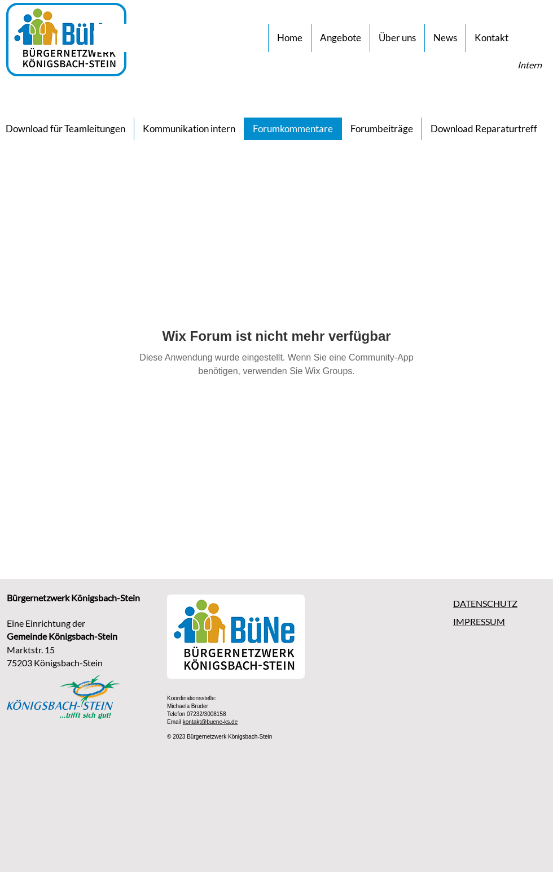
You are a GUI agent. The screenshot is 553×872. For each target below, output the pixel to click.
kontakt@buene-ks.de (210, 722)
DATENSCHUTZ (485, 603)
